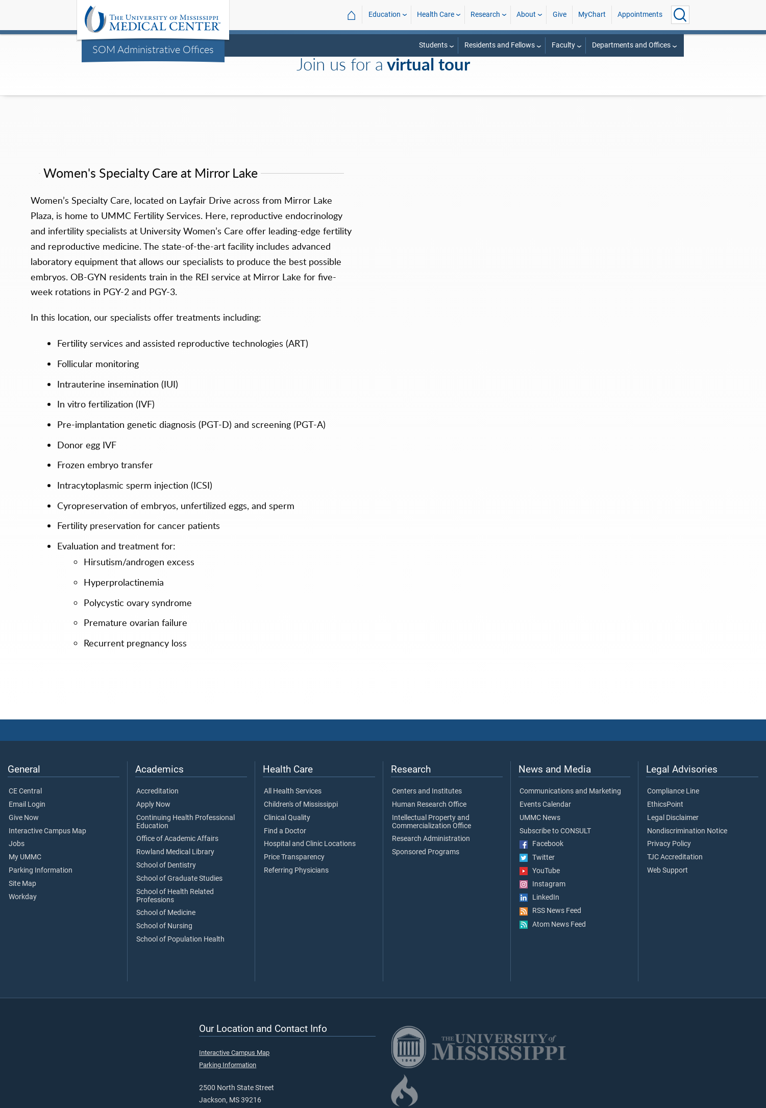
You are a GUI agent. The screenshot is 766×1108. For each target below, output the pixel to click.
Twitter (537, 858)
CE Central (25, 791)
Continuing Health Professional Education (185, 822)
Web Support (667, 870)
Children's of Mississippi (301, 805)
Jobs (16, 844)
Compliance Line (673, 791)
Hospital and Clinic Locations (310, 844)
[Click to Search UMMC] (680, 15)
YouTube (540, 871)
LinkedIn (539, 898)
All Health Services (293, 791)
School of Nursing (164, 926)
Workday (23, 897)
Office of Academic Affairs (177, 839)
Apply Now (153, 805)
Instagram (542, 884)
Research (485, 14)
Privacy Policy (669, 844)
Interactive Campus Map (47, 831)
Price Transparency (294, 857)
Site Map (22, 884)
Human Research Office (429, 805)
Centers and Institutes (427, 791)
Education (384, 14)
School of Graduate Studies (179, 879)
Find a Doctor (285, 831)
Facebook (541, 844)
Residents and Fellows (499, 45)
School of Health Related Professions (175, 896)
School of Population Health (180, 939)
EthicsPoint (665, 805)
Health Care (435, 14)
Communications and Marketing (570, 791)
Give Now (24, 818)
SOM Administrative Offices (153, 49)
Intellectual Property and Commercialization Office (431, 822)
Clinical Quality (287, 818)
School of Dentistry (166, 865)
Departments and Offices (631, 45)
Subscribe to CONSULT (555, 831)
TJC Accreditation (675, 857)
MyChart (592, 14)
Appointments (639, 14)
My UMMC (25, 857)
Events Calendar (545, 805)
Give (559, 14)
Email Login (27, 805)
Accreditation (157, 791)
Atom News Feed (553, 925)
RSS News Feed (550, 911)
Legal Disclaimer (673, 818)
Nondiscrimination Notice (687, 831)
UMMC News (540, 818)
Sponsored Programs (425, 852)
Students (433, 45)
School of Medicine (165, 913)
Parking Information (40, 870)
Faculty (563, 45)
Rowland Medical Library (175, 852)
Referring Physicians (296, 870)
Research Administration (431, 839)
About (526, 14)
